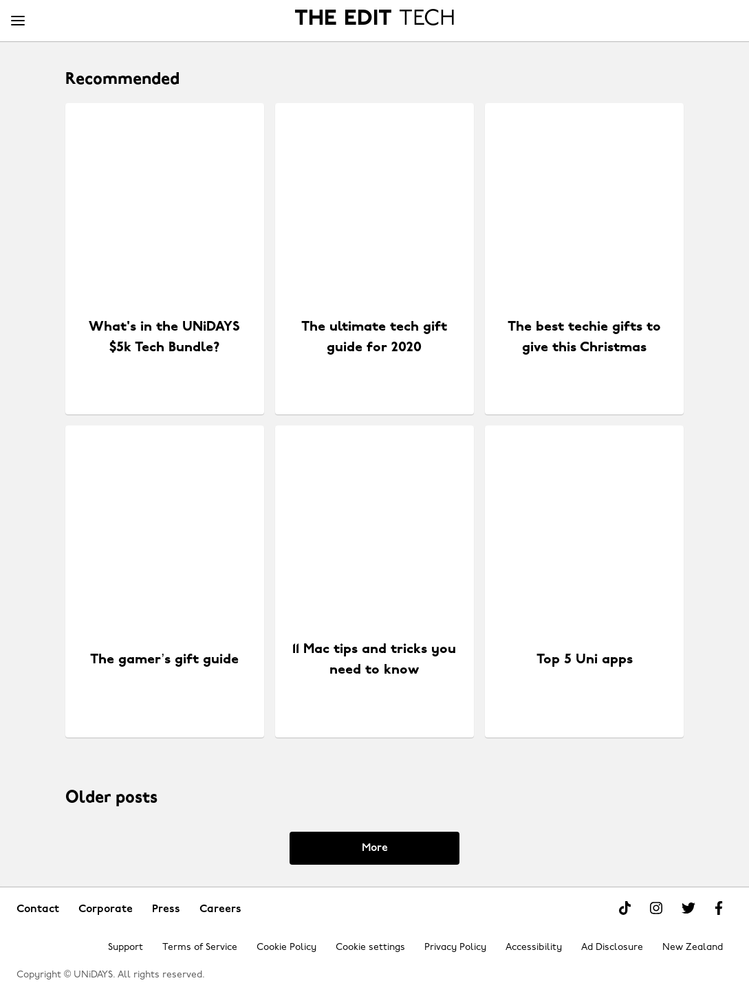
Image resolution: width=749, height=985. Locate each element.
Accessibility (534, 947)
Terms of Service (199, 947)
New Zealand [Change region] (692, 947)
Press (166, 909)
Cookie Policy (286, 947)
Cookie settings (370, 947)
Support (125, 947)
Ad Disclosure (612, 947)
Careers (220, 909)
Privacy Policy (455, 947)
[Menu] (18, 21)
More (375, 848)
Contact (38, 909)
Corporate (105, 909)
